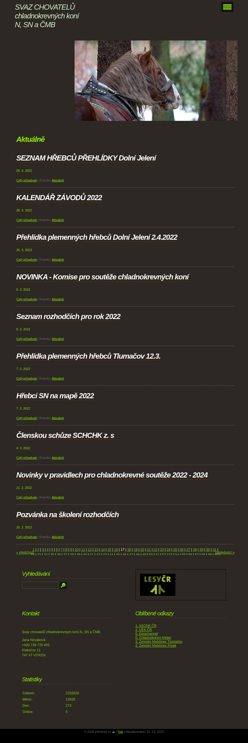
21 (149, 550)
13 (96, 550)
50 (150, 555)
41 (92, 555)
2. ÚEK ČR (143, 630)
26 (181, 550)
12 (90, 550)
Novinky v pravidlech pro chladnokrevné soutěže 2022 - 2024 (112, 475)
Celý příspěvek (26, 180)
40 (85, 555)
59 (210, 555)
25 (175, 550)
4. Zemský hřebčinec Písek (155, 646)
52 (164, 555)
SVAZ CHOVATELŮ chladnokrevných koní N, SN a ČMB (47, 16)
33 (39, 555)
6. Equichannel (146, 634)
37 (65, 555)
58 (203, 555)
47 (131, 555)
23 (162, 550)
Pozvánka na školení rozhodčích (67, 514)
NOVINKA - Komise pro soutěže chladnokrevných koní (102, 277)
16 (116, 550)
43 (105, 555)
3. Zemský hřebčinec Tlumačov (159, 642)
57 (196, 555)
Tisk (120, 731)
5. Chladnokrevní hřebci (153, 638)
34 (46, 555)
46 (124, 555)
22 (155, 550)
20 (142, 550)
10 (77, 550)
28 (195, 550)
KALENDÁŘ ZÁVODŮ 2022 (59, 197)
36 (59, 555)
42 (98, 555)
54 (177, 555)
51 (157, 555)
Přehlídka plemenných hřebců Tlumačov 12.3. (88, 356)
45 (118, 555)
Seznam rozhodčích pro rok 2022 (68, 316)
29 (201, 550)
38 (72, 555)
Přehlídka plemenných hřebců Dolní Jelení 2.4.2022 (96, 237)
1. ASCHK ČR (146, 626)
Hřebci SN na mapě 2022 (55, 395)
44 (111, 555)
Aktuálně (58, 180)
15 (109, 550)
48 (137, 555)
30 (208, 550)
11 (83, 550)
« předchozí (25, 552)
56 (190, 555)
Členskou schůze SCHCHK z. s (65, 435)
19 (135, 550)
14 (103, 550)
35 (52, 555)
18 (129, 550)
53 (170, 555)
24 (168, 550)
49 (144, 555)
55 (183, 555)
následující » (224, 552)
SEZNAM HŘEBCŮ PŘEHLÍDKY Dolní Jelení (86, 158)
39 (78, 555)
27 (188, 550)
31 (214, 550)
